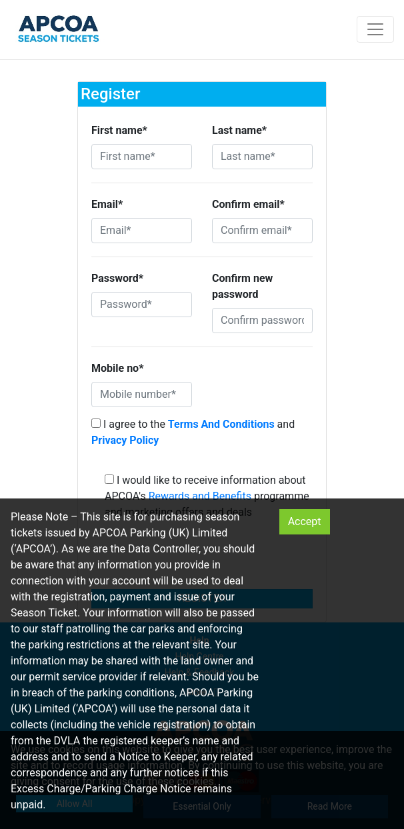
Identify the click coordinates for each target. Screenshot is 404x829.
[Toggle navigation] (375, 29)
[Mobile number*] (141, 394)
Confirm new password (242, 286)
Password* (117, 278)
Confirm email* (248, 204)
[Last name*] (262, 156)
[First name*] (141, 156)
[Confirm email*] (262, 230)
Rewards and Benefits (200, 496)
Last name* (239, 130)
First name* (119, 130)
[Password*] (141, 304)
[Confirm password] (262, 320)
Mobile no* (117, 368)
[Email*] (141, 230)
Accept (304, 521)
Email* (107, 204)
